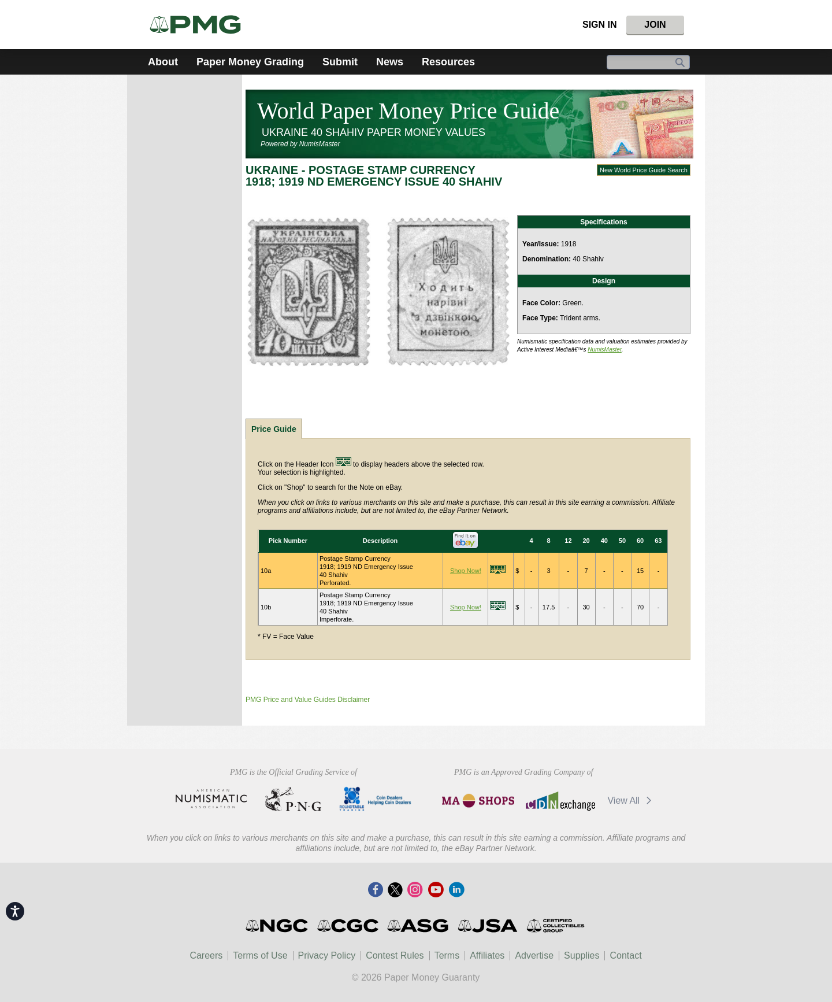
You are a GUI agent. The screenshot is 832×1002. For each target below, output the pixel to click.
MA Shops (478, 801)
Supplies (581, 955)
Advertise (534, 955)
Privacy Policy (327, 955)
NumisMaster (605, 349)
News (389, 62)
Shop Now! (465, 570)
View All (631, 800)
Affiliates (487, 955)
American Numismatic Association (211, 799)
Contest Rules (395, 955)
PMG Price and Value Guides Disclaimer (308, 700)
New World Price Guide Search (644, 170)
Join (655, 24)
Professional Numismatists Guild (293, 799)
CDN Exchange (560, 801)
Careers (206, 955)
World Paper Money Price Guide (408, 111)
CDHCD (375, 799)
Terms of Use (260, 955)
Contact (625, 955)
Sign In (599, 24)
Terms (447, 955)
